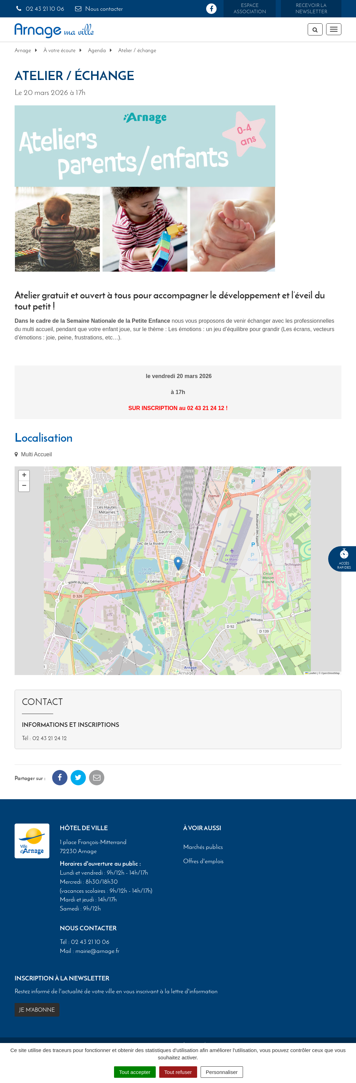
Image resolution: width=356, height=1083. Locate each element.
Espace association (250, 8)
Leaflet (310, 673)
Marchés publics (203, 849)
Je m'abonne (37, 1012)
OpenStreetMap (330, 673)
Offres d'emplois (203, 863)
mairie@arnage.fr (97, 953)
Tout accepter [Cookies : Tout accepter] (135, 1072)
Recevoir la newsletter (311, 8)
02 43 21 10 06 (39, 9)
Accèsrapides (344, 559)
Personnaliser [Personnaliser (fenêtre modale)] (222, 1072)
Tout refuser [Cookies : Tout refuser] (178, 1072)
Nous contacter (98, 9)
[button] (178, 563)
